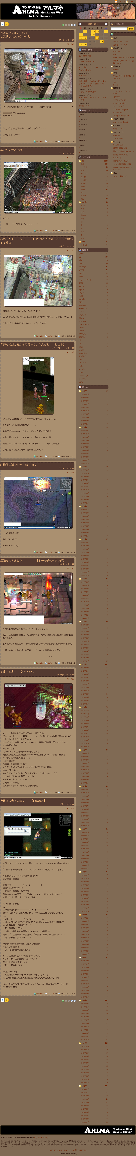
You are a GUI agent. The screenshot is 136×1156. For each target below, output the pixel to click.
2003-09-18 (70, 348)
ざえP (62, 804)
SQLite (60, 1150)
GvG (72, 44)
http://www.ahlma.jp (41, 1138)
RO (68, 44)
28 (81, 44)
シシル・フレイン (57, 348)
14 (81, 38)
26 (102, 41)
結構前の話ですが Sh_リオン (18, 464)
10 (94, 35)
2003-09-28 (70, 153)
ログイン (131, 1)
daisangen (60, 675)
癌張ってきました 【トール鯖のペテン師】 (33, 560)
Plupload (73, 1150)
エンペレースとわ (11, 149)
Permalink (39, 141)
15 (86, 38)
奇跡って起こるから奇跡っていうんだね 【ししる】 (33, 344)
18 (98, 38)
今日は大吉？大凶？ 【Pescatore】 (23, 800)
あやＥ (61, 246)
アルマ (61, 40)
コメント (50, 141)
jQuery (66, 1150)
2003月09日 (93, 24)
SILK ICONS (82, 1150)
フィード (120, 1)
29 (86, 44)
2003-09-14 (70, 564)
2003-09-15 (70, 468)
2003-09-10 (70, 675)
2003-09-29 (70, 40)
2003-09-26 (70, 246)
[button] (130, 29)
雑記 (72, 352)
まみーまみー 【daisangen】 (18, 671)
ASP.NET (53, 1150)
